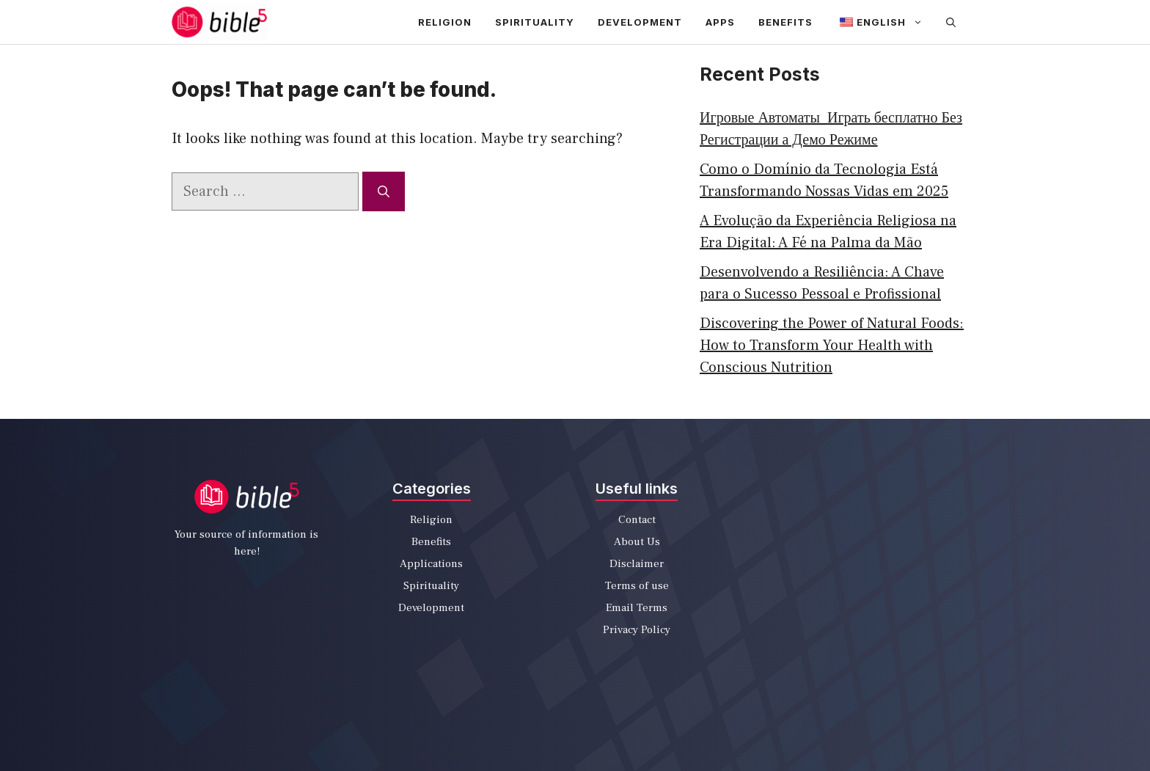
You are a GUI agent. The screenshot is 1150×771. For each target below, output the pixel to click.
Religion (445, 22)
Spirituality (534, 22)
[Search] (383, 191)
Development (640, 22)
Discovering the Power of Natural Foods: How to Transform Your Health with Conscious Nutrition (832, 345)
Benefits (785, 22)
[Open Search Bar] (950, 22)
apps (720, 22)
